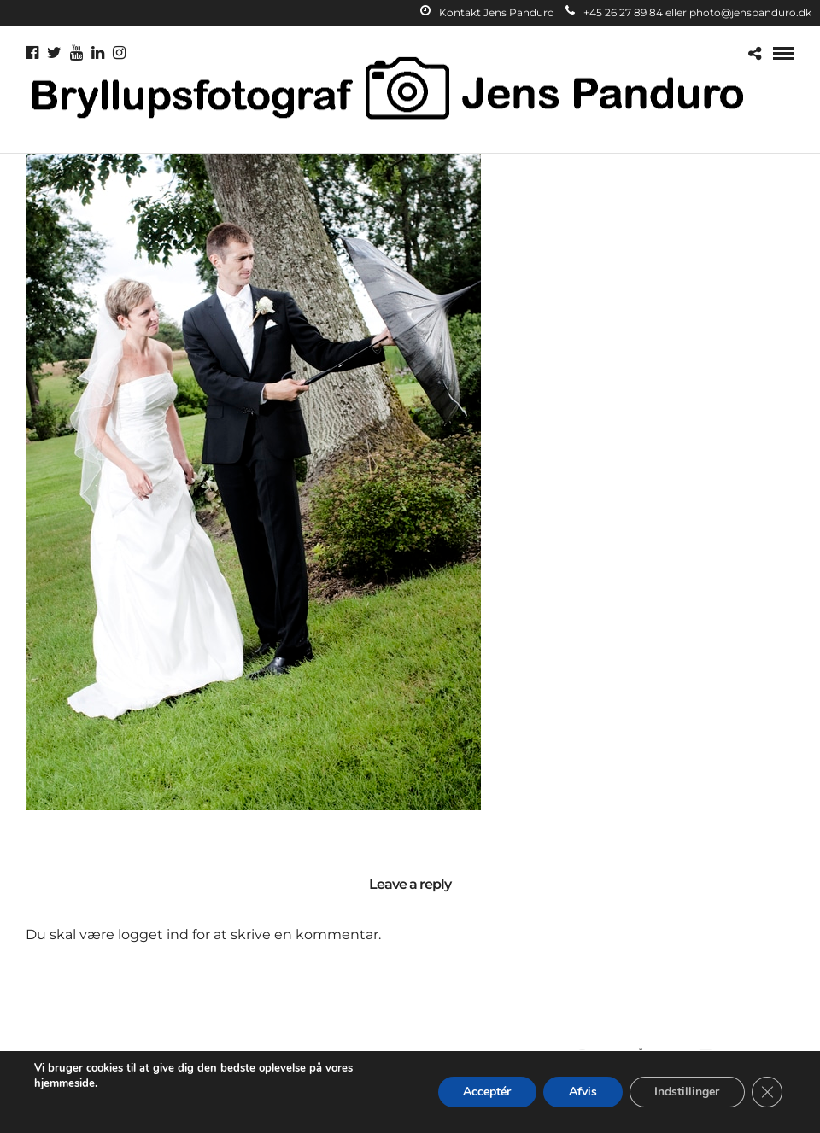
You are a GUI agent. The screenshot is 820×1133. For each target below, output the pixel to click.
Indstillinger (686, 1091)
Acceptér (486, 1091)
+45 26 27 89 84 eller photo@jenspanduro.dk (688, 12)
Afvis (582, 1091)
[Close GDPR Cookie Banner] (767, 1092)
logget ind (153, 934)
